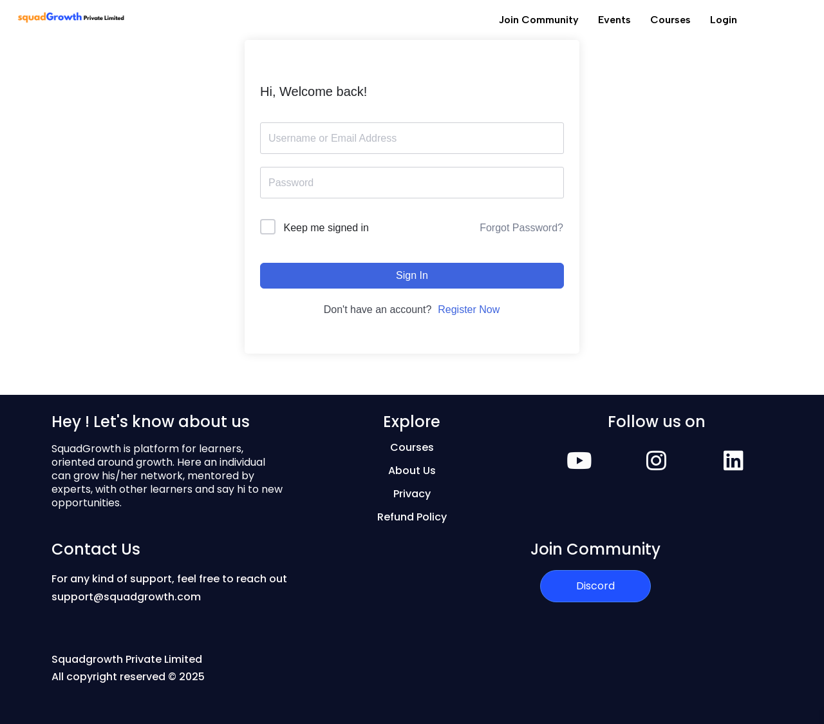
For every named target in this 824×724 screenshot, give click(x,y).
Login (723, 20)
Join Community (539, 20)
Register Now (469, 309)
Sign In (412, 275)
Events (614, 20)
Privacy (412, 493)
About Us (412, 470)
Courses (670, 20)
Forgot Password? (521, 227)
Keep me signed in (326, 227)
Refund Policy (412, 517)
